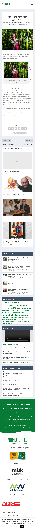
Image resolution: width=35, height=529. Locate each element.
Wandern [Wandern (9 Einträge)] (17, 321)
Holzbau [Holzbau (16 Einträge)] (14, 312)
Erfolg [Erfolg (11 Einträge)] (25, 303)
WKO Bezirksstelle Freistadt (10, 510)
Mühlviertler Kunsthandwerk (17, 479)
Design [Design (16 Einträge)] (14, 306)
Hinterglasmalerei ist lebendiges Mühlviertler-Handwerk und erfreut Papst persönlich (16, 241)
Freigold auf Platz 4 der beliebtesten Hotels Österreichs (18, 258)
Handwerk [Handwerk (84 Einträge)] (22, 305)
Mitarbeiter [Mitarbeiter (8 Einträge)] (28, 308)
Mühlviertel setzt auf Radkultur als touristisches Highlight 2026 (17, 352)
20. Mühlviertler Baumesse (10, 344)
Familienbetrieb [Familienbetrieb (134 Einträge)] (11, 302)
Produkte (14, 24)
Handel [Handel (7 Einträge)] (20, 317)
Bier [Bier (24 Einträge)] (10, 306)
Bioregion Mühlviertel (17, 463)
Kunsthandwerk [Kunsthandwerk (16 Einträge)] (7, 323)
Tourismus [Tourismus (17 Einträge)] (5, 306)
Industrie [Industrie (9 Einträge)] (16, 319)
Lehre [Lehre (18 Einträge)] (18, 310)
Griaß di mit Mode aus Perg (11, 171)
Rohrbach (15, 270)
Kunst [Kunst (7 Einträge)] (21, 310)
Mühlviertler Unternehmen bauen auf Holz (15, 348)
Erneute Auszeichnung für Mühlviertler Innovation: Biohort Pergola (19, 266)
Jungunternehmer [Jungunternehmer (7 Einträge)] (9, 319)
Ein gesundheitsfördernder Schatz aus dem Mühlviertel (17, 388)
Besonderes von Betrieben (22, 292)
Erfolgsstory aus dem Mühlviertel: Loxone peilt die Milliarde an (16, 375)
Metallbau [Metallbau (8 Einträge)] (25, 315)
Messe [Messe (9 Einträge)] (9, 312)
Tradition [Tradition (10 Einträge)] (24, 319)
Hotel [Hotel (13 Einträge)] (13, 321)
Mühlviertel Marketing (16, 22)
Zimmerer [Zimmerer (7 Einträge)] (24, 308)
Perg (10, 24)
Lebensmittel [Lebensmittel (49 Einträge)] (8, 308)
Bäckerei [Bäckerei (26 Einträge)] (19, 315)
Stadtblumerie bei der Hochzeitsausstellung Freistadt (16, 357)
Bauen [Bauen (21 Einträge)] (27, 321)
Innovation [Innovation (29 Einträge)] (6, 310)
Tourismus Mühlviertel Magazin (17, 448)
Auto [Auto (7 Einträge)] (31, 310)
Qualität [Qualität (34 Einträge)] (26, 310)
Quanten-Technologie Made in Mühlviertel (15, 362)
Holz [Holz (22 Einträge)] (19, 319)
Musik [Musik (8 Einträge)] (10, 321)
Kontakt (17, 380)
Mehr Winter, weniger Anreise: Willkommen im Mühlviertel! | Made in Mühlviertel (16, 372)
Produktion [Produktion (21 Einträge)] (20, 312)
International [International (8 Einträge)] (25, 317)
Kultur (14, 293)
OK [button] (22, 526)
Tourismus (15, 262)
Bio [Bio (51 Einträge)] (15, 308)
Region (17, 285)
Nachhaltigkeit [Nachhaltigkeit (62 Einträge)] (9, 315)
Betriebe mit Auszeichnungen (21, 260)
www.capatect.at (10, 115)
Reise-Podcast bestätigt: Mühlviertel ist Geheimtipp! (19, 282)
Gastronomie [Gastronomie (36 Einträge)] (7, 317)
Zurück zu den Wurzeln (9, 218)
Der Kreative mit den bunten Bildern (13, 194)
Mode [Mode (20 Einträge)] (19, 308)
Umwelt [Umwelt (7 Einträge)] (21, 303)
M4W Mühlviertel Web (17, 495)
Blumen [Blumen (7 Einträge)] (3, 319)
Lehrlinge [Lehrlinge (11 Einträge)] (15, 317)
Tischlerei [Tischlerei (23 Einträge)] (5, 321)
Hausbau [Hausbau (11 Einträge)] (30, 317)
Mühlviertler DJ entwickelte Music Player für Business (19, 275)
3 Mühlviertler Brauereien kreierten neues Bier (18, 289)
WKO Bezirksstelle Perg (9, 512)
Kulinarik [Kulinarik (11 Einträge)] (22, 321)
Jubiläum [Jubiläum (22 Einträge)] (5, 312)
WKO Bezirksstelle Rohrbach (10, 515)
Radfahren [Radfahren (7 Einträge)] (13, 310)
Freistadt (10, 262)
